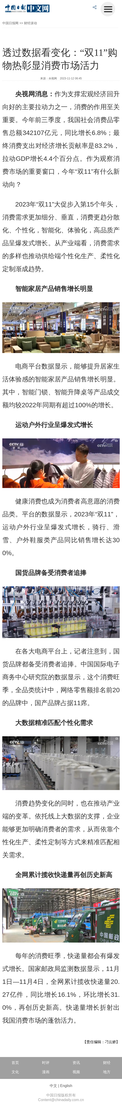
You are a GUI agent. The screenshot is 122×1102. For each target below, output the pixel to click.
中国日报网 (10, 23)
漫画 (45, 1072)
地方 (106, 1072)
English (66, 1086)
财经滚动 (30, 23)
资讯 (76, 1063)
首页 (15, 1063)
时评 (45, 1063)
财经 (106, 1063)
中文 (53, 1086)
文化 (15, 1072)
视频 (76, 1072)
